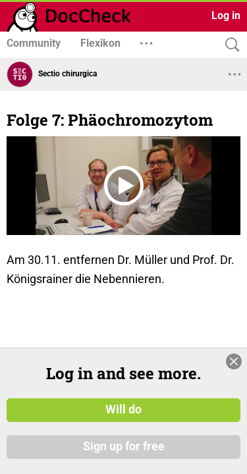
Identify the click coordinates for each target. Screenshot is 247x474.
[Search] (229, 45)
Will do (123, 410)
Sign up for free (124, 447)
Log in (225, 15)
